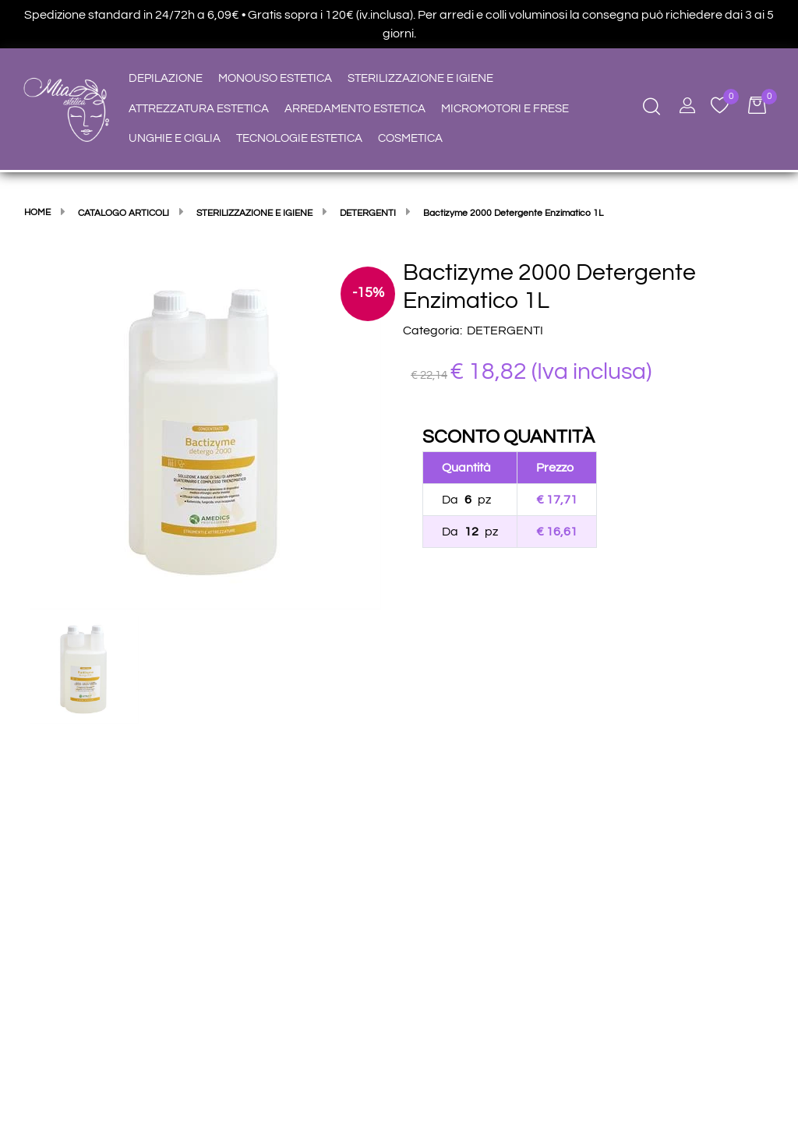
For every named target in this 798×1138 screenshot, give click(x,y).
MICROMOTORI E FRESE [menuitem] (505, 109)
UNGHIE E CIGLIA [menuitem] (175, 138)
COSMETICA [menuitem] (410, 138)
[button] (205, 433)
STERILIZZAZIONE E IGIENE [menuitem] (420, 78)
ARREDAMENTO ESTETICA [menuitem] (354, 109)
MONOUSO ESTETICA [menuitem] (275, 78)
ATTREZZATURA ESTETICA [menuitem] (199, 109)
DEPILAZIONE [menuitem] (166, 78)
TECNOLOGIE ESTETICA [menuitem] (299, 138)
